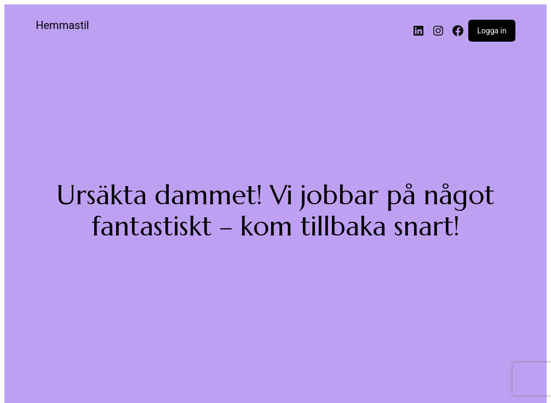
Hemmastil (62, 25)
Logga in (491, 30)
